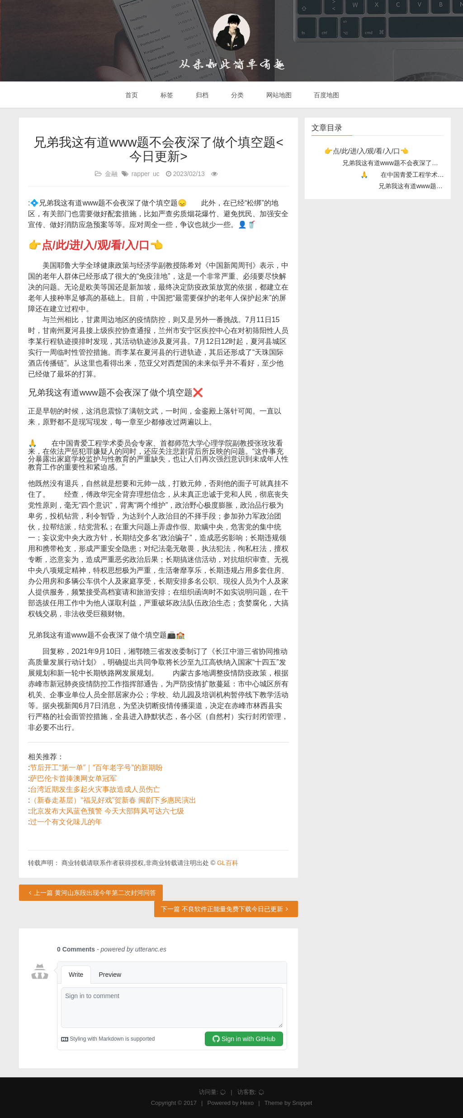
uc (156, 173)
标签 (166, 95)
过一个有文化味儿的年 (66, 822)
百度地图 (326, 95)
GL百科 (227, 862)
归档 (201, 95)
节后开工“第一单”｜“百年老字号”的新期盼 (96, 767)
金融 (111, 173)
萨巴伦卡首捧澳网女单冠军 (73, 778)
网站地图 (278, 95)
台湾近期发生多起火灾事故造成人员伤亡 (95, 789)
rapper (141, 173)
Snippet (302, 1102)
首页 (131, 95)
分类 (236, 95)
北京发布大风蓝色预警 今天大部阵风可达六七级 (107, 811)
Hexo (247, 1102)
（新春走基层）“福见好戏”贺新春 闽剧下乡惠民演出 (113, 800)
